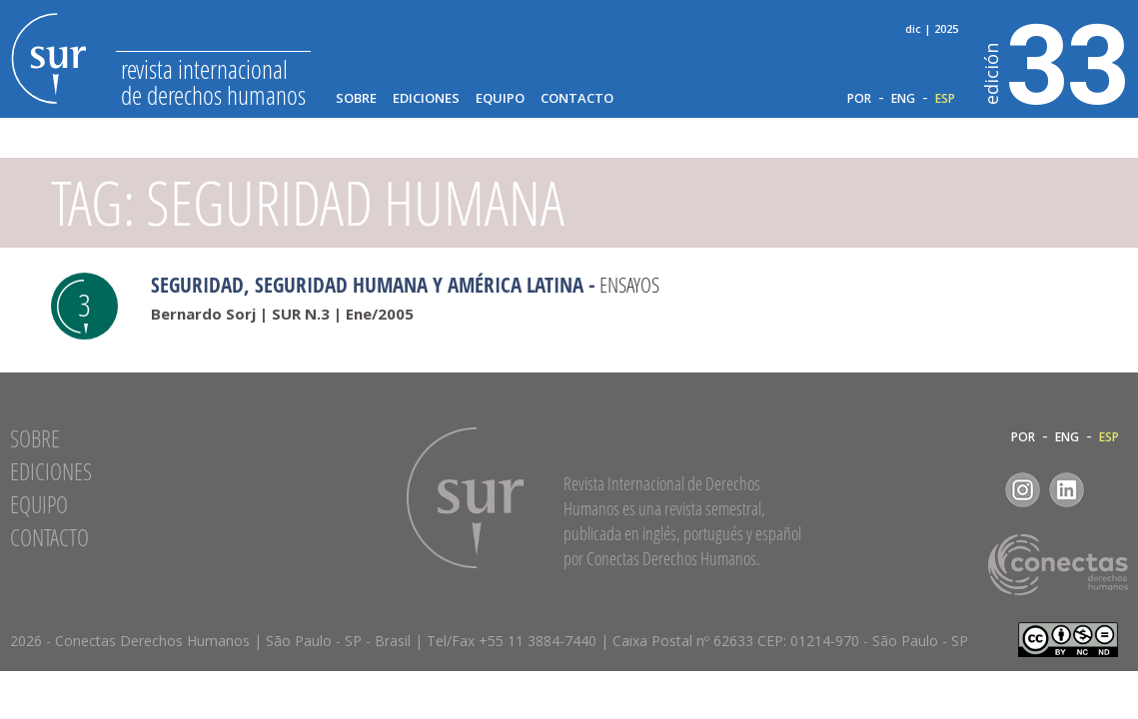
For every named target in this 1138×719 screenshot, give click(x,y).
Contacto (577, 98)
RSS (1110, 489)
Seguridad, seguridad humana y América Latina (367, 285)
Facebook (978, 489)
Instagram (1022, 489)
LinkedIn (1066, 489)
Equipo (500, 98)
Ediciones (426, 98)
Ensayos (629, 285)
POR (859, 99)
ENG (903, 99)
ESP (945, 99)
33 (1056, 61)
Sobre (356, 98)
